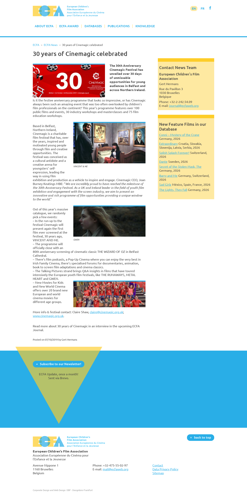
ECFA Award (69, 26)
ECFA (36, 44)
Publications (119, 26)
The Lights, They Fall (173, 190)
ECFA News (51, 44)
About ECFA (44, 26)
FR (202, 8)
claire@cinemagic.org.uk (106, 312)
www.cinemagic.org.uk (48, 316)
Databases (93, 26)
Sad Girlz (165, 184)
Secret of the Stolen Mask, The (180, 166)
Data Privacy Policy (165, 469)
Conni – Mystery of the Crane (179, 135)
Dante (163, 161)
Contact (157, 465)
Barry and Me (168, 175)
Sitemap (158, 473)
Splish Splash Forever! (174, 152)
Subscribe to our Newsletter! (60, 364)
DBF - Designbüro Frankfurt (80, 490)
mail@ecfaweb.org (115, 469)
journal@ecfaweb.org (184, 105)
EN (194, 8)
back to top (202, 437)
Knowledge (145, 26)
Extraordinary (168, 143)
